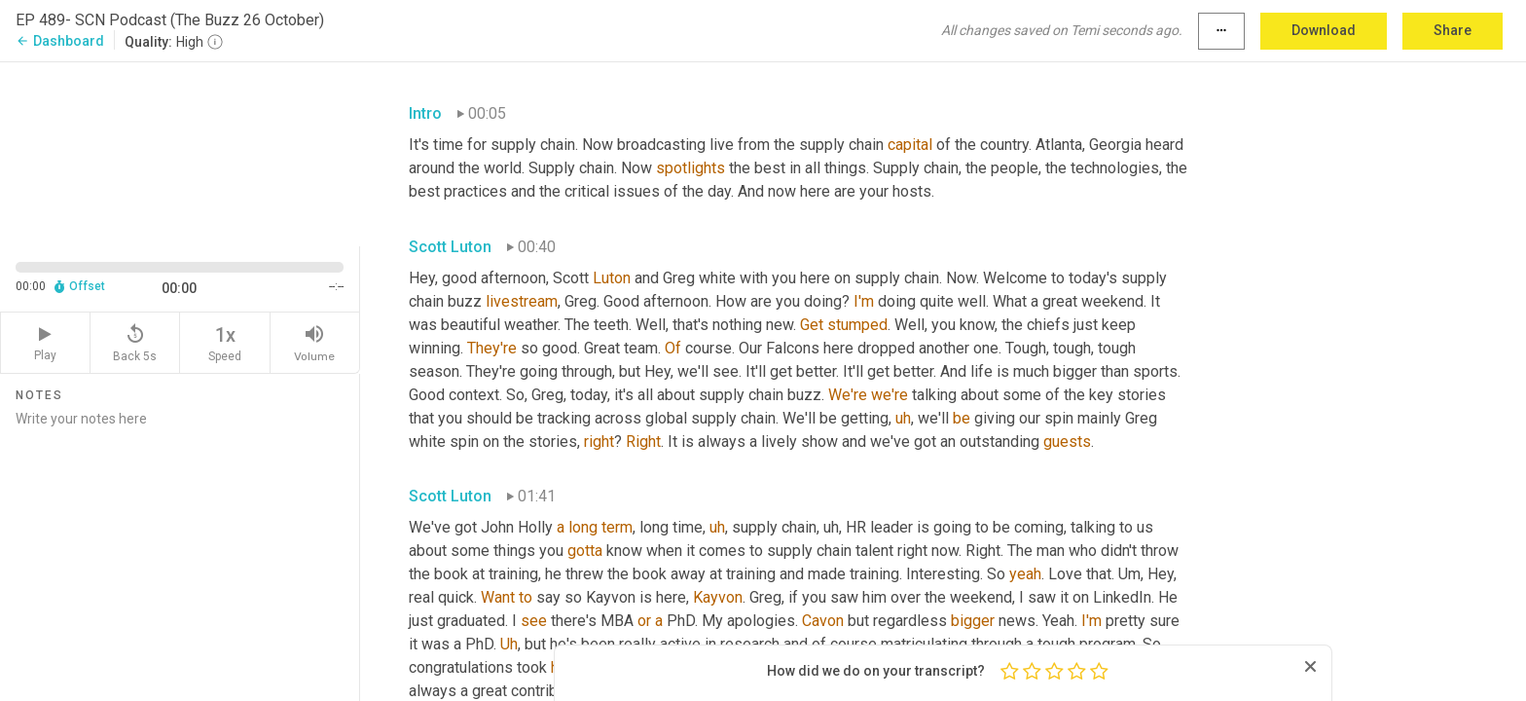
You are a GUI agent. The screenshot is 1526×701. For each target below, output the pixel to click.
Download (1323, 30)
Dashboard (60, 41)
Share (1453, 30)
